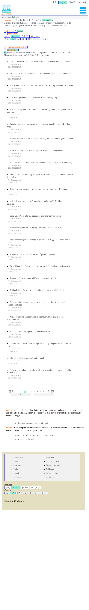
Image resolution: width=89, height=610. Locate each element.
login (16, 469)
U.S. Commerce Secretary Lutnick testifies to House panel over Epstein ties (41, 85)
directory (17, 465)
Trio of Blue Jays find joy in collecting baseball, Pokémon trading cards (40, 266)
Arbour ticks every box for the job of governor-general (33, 254)
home (4, 17)
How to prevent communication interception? (32, 423)
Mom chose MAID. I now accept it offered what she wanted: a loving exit (41, 73)
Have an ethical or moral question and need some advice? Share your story (41, 163)
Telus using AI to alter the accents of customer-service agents (35, 216)
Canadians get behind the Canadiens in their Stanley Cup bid (35, 97)
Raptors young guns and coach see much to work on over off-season (38, 189)
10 (43, 392)
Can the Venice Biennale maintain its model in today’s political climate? (40, 61)
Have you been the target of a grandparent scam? (30, 331)
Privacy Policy (52, 473)
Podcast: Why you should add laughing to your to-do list (33, 278)
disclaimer (50, 477)
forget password (52, 465)
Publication (51, 469)
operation (9, 17)
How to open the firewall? (24, 439)
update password (53, 461)
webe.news (18, 458)
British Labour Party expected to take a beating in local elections (37, 290)
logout (16, 473)
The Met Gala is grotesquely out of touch (27, 358)
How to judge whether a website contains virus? (34, 435)
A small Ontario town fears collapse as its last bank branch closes (37, 151)
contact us (18, 477)
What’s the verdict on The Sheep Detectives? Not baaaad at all (36, 228)
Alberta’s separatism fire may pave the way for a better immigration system (41, 139)
